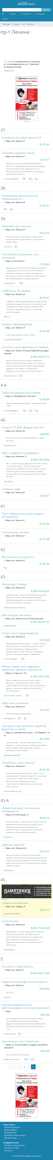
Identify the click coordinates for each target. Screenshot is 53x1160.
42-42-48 (44, 331)
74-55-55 (44, 233)
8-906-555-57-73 (40, 356)
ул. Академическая (21, 61)
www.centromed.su (12, 1059)
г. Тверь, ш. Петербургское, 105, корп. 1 (20, 396)
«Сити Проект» (10, 921)
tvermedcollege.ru (11, 410)
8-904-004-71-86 (40, 973)
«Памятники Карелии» (15, 903)
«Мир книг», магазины (15, 703)
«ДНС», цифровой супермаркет (20, 453)
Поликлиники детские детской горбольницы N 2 (20, 197)
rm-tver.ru (8, 246)
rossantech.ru (9, 283)
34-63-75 (44, 818)
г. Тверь (7, 1011)
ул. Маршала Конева (12, 67)
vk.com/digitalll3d (11, 179)
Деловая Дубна (10, 1130)
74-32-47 (44, 851)
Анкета (5, 19)
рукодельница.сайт (12, 755)
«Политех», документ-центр (18, 153)
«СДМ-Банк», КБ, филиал (16, 291)
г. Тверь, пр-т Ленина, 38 (14, 202)
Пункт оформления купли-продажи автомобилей (23, 515)
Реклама (26, 121)
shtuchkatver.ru (10, 376)
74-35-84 (44, 640)
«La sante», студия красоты (17, 966)
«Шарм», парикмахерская (17, 324)
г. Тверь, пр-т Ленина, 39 (14, 229)
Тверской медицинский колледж (21, 392)
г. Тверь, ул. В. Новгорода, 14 (16, 814)
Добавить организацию (14, 1145)
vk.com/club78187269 (13, 339)
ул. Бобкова (34, 61)
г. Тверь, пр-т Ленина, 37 (14, 141)
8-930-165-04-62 (40, 591)
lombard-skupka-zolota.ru (14, 607)
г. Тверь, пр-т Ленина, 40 (14, 431)
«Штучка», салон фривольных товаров (25, 347)
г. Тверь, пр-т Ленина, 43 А (15, 848)
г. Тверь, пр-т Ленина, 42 (14, 560)
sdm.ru (7, 316)
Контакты (8, 1150)
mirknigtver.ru (10, 718)
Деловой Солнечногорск (14, 1135)
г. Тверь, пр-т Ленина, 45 (14, 924)
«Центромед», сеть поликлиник (20, 1041)
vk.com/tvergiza (10, 659)
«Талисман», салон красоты (18, 762)
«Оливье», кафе (11, 489)
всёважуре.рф (10, 625)
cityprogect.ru (9, 949)
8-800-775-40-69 (40, 928)
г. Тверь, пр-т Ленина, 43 (14, 587)
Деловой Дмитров (12, 1127)
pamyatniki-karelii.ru (12, 913)
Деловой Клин (10, 1132)
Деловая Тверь (10, 1138)
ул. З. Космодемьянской (14, 64)
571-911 (44, 159)
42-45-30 (44, 563)
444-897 (44, 434)
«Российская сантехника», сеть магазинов (20, 255)
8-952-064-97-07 (40, 621)
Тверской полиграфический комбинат (25, 982)
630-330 (44, 1014)
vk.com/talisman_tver (13, 791)
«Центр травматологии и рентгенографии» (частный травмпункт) (26, 1006)
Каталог (12, 14)
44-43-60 (44, 988)
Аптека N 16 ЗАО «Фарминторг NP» (23, 427)
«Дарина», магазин (13, 844)
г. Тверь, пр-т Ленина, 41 (14, 520)
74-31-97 (44, 710)
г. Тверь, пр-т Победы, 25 (14, 906)
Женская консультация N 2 (18, 557)
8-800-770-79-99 (40, 459)
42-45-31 (44, 205)
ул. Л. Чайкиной (32, 64)
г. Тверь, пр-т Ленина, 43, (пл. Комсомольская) (23, 618)
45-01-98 (44, 539)
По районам (26, 14)
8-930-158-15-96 (40, 676)
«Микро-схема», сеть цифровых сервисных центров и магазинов (22, 668)
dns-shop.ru (9, 481)
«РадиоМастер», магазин (16, 226)
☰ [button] (3, 14)
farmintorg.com (10, 445)
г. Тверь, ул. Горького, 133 (15, 673)
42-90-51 (44, 495)
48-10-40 (44, 738)
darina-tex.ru (9, 870)
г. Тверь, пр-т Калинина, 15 (15, 456)
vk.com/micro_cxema (12, 695)
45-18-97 (44, 297)
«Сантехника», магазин (15, 532)
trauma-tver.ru (10, 1034)
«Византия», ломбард (14, 584)
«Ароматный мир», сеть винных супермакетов (21, 809)
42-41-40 (44, 144)
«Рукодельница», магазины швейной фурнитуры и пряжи (24, 727)
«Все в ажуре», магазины (17, 615)
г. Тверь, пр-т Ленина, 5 (14, 970)
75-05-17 (44, 910)
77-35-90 (44, 264)
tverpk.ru (7, 997)
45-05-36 (44, 769)
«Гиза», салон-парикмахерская (20, 633)
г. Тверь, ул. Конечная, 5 (14, 261)
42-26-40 (44, 523)
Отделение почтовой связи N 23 (21, 137)
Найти (46, 9)
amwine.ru (8, 837)
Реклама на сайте (11, 1148)
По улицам (40, 14)
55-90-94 (44, 399)
